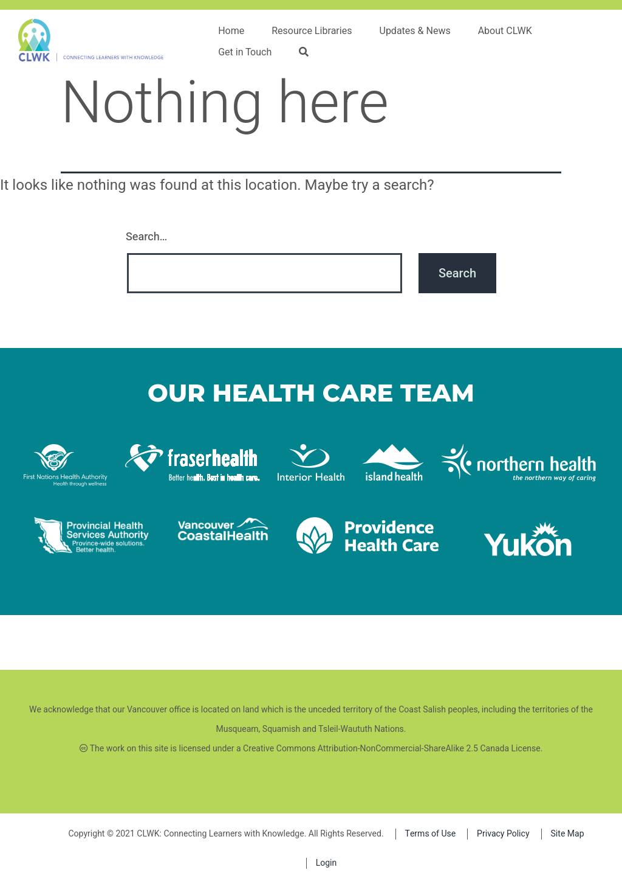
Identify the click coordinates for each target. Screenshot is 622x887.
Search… (146, 237)
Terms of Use (430, 833)
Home (231, 31)
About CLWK (505, 31)
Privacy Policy (503, 833)
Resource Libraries (312, 31)
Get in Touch (245, 52)
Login (326, 863)
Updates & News (415, 31)
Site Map (567, 833)
